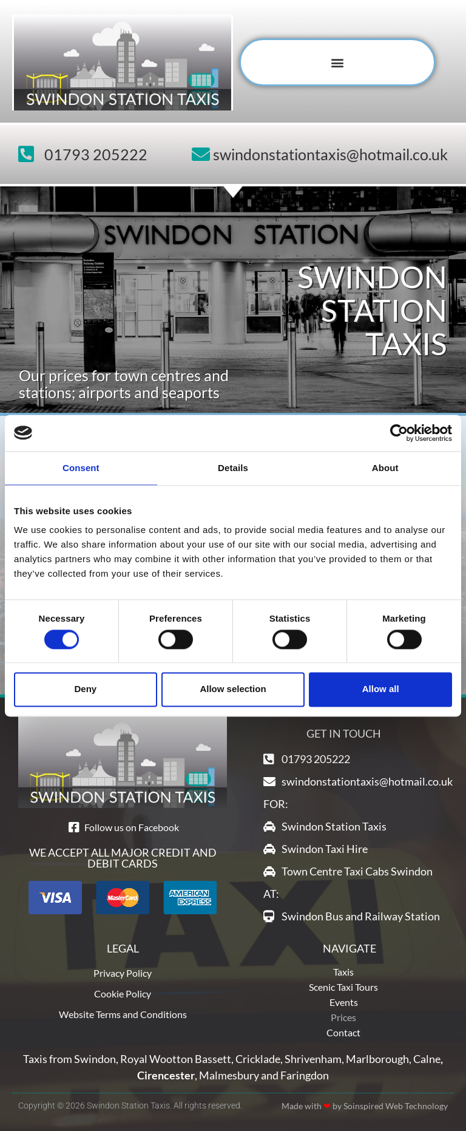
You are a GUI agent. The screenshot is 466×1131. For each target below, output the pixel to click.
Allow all (380, 689)
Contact (343, 1032)
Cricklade (257, 1058)
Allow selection (233, 689)
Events (343, 1002)
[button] (338, 62)
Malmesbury (229, 1075)
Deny (85, 689)
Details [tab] (233, 468)
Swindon (95, 1058)
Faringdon (304, 1075)
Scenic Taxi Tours (343, 987)
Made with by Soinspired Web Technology (365, 1106)
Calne (427, 1058)
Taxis (343, 971)
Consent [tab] (81, 468)
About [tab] (385, 468)
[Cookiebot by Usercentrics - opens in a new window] (399, 433)
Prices (343, 1017)
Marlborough (377, 1058)
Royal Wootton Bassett (175, 1058)
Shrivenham (313, 1058)
